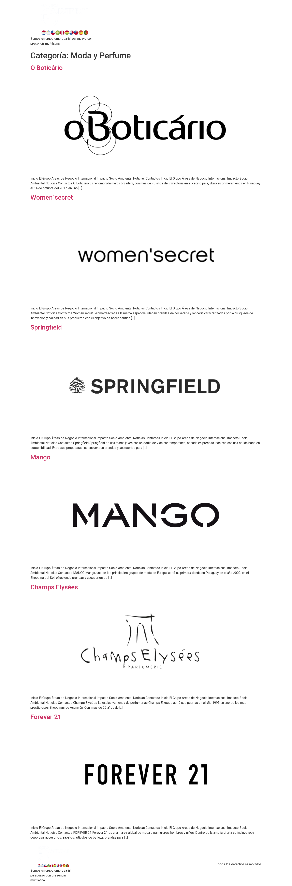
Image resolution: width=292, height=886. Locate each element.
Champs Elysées (54, 587)
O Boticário (46, 68)
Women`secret (51, 197)
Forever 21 (45, 717)
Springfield (46, 327)
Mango (40, 457)
